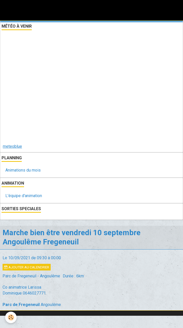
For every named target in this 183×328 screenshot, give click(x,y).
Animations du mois (23, 170)
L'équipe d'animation (23, 195)
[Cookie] (11, 317)
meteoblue (12, 146)
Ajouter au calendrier (26, 267)
